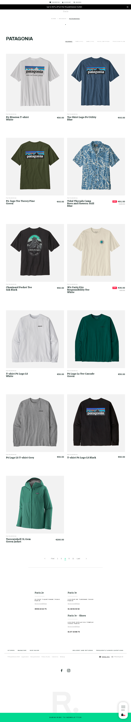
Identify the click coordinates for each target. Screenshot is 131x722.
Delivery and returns (83, 650)
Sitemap (62, 656)
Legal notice (25, 656)
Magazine (22, 650)
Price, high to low (119, 41)
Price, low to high (103, 41)
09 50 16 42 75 (40, 609)
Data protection (35, 656)
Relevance (68, 41)
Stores (11, 650)
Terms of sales (45, 656)
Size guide (34, 650)
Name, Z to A (90, 41)
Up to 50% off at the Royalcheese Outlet (64, 7)
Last (78, 559)
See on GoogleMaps (41, 604)
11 (73, 559)
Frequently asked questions (109, 650)
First (52, 559)
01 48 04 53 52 (74, 609)
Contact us (55, 656)
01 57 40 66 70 (74, 632)
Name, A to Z (79, 41)
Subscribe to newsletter (65, 717)
